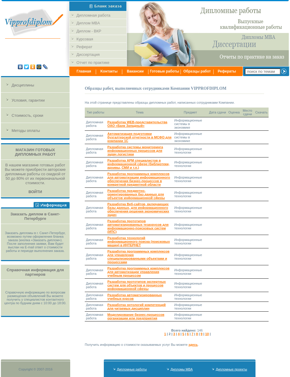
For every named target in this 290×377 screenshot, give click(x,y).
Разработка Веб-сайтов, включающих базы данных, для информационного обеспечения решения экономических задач (138, 209)
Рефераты (227, 71)
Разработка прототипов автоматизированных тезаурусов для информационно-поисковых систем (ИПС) (137, 226)
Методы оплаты (26, 130)
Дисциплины (23, 85)
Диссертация (88, 54)
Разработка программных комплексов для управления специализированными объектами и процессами (138, 257)
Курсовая (84, 39)
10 (207, 334)
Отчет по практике (92, 62)
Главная (83, 71)
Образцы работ (197, 71)
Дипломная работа (94, 15)
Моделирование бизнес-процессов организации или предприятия (135, 316)
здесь (193, 344)
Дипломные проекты (231, 369)
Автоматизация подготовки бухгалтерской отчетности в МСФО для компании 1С (139, 137)
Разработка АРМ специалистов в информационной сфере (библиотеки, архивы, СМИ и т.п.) (138, 164)
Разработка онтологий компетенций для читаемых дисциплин (136, 306)
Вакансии (135, 71)
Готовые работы (164, 71)
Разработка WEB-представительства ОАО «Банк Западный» (137, 123)
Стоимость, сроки (27, 115)
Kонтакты (108, 71)
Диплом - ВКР (88, 31)
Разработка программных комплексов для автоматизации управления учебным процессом (138, 271)
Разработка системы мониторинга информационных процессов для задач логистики (135, 150)
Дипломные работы (132, 369)
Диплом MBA (88, 23)
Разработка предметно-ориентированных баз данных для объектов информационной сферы (136, 194)
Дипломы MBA (181, 369)
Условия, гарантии (28, 100)
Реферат (84, 47)
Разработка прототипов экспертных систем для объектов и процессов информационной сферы (136, 285)
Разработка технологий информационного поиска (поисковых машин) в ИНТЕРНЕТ (138, 241)
